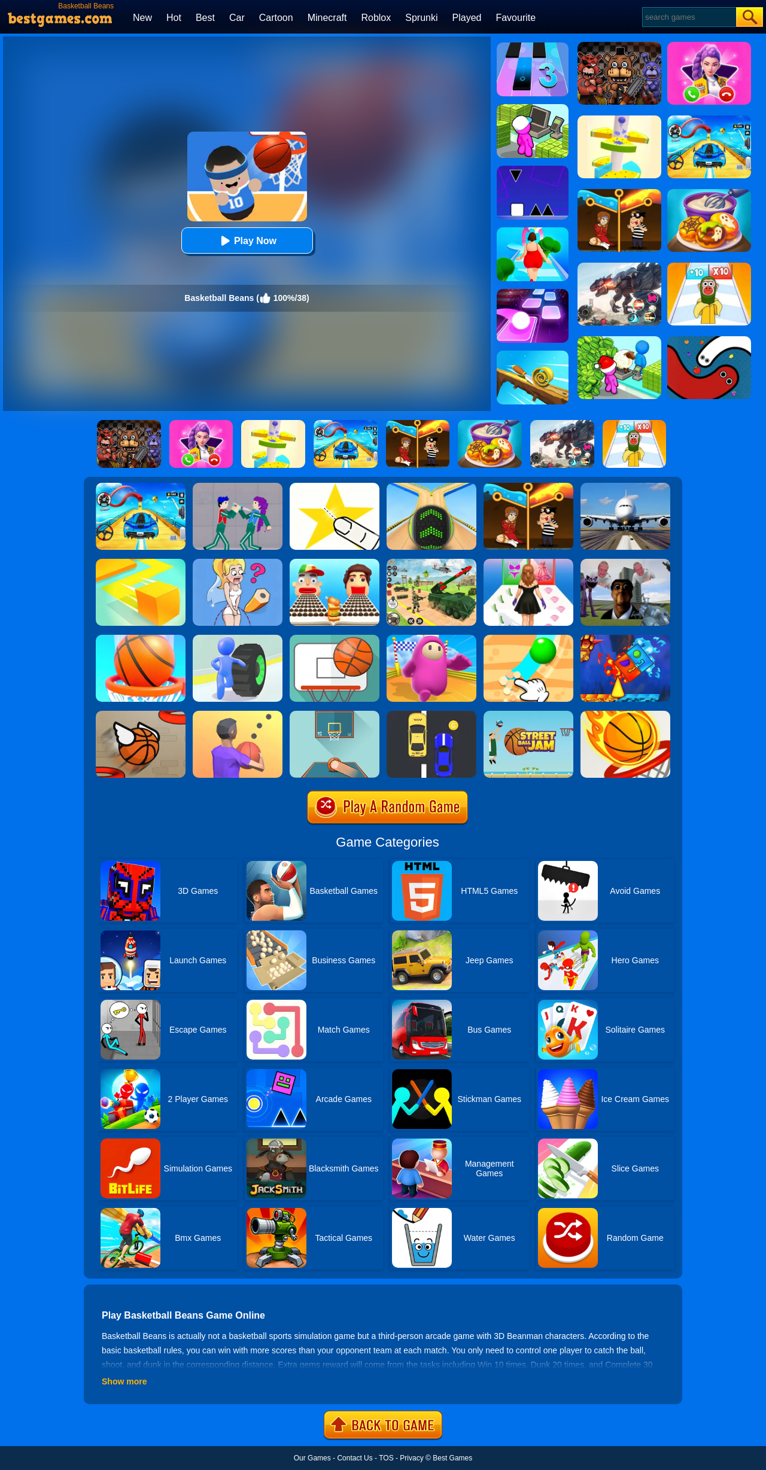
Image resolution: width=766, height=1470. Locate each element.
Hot (173, 18)
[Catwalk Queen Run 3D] (528, 563)
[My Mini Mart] (533, 108)
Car (237, 18)
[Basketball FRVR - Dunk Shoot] (334, 639)
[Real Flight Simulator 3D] (625, 487)
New (142, 18)
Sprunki (421, 18)
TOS (386, 1458)
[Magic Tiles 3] (533, 46)
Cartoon (276, 18)
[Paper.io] (141, 563)
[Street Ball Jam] (528, 715)
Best (205, 18)
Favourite (516, 18)
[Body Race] (533, 231)
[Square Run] (533, 170)
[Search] (688, 17)
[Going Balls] (431, 487)
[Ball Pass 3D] (237, 715)
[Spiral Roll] (533, 355)
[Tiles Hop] (533, 293)
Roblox (376, 18)
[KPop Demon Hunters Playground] (237, 487)
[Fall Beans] (431, 639)
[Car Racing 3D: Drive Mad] (141, 487)
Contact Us (354, 1458)
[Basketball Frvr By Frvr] (334, 715)
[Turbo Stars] (237, 639)
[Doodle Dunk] (141, 639)
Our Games (312, 1458)
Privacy (411, 1458)
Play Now (246, 240)
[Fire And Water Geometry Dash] (625, 639)
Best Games (452, 1458)
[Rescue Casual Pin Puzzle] (528, 487)
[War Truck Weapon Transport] (431, 563)
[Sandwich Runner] (334, 563)
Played (467, 18)
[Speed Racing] (431, 715)
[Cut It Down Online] (334, 487)
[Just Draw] (237, 563)
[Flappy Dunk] (141, 715)
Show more (124, 1381)
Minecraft (327, 18)
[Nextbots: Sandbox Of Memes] (625, 563)
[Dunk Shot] (625, 715)
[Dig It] (528, 639)
